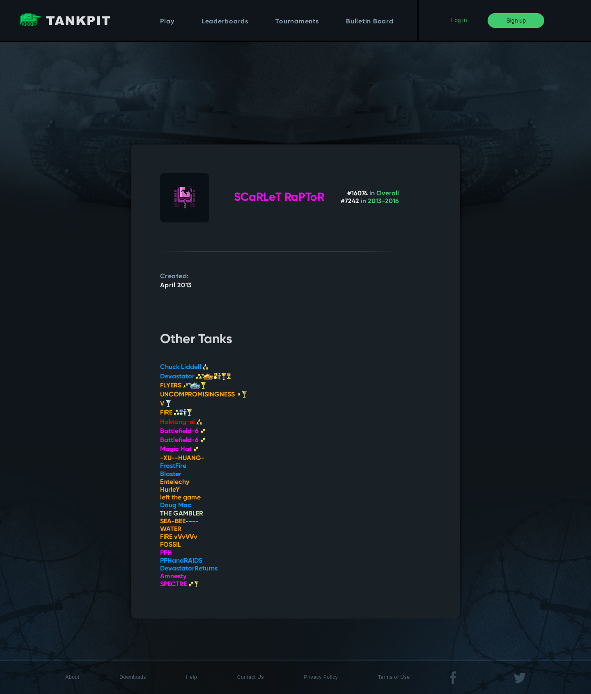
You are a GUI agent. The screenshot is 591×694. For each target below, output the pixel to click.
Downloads (132, 677)
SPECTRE (179, 584)
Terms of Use (394, 677)
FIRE (176, 413)
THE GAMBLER (181, 514)
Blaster (170, 474)
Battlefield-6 (183, 431)
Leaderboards (225, 21)
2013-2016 (383, 201)
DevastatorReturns (189, 569)
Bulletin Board (370, 21)
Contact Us (250, 677)
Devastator (195, 376)
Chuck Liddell (184, 367)
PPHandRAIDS (181, 561)
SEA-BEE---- (179, 521)
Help (191, 677)
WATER (170, 529)
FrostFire (173, 466)
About (72, 677)
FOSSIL (170, 545)
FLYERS (183, 386)
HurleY (170, 490)
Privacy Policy (321, 677)
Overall (387, 193)
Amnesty (173, 576)
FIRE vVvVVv (178, 537)
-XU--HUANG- (182, 458)
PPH (166, 553)
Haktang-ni (181, 422)
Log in (459, 20)
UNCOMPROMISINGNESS (203, 395)
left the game (180, 498)
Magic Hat (179, 449)
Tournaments (296, 21)
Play (167, 21)
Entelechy (174, 482)
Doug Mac (175, 505)
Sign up (516, 20)
